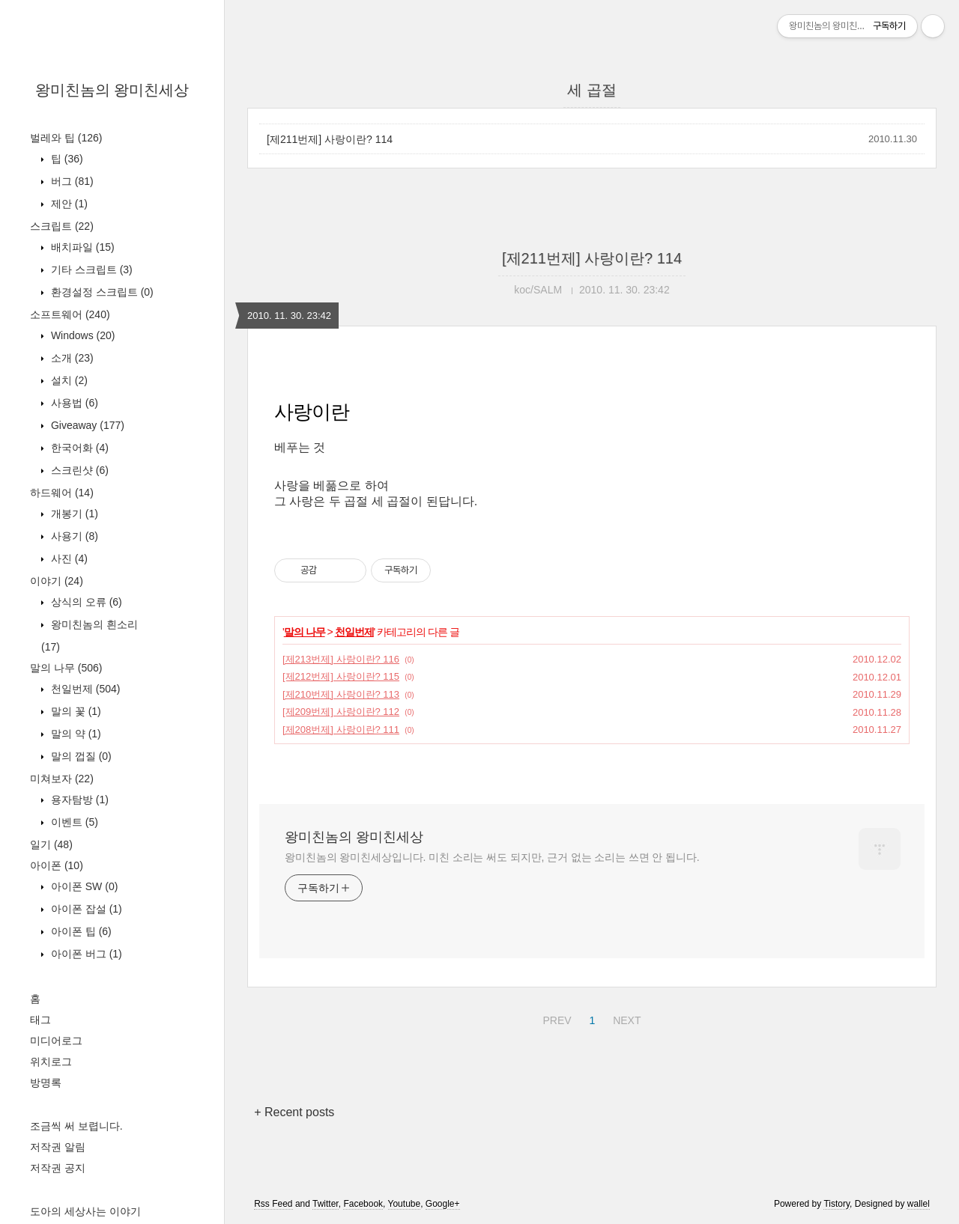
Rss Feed (273, 1204)
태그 (40, 1020)
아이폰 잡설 (85, 909)
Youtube (404, 1204)
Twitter (325, 1204)
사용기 (73, 536)
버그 (71, 181)
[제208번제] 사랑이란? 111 (340, 729)
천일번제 (84, 689)
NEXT (625, 1018)
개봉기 (73, 514)
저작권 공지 (57, 1168)
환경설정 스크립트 (101, 292)
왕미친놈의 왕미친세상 (112, 90)
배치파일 (81, 247)
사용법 (73, 403)
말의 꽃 (74, 711)
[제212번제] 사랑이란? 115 (340, 676)
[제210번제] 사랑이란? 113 (340, 694)
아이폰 (56, 865)
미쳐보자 (62, 779)
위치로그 (51, 1062)
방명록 (45, 1082)
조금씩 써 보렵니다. (76, 1126)
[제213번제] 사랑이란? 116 (340, 659)
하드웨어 (62, 493)
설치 (68, 380)
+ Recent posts (294, 1112)
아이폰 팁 (80, 931)
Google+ (443, 1204)
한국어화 (78, 448)
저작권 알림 (57, 1147)
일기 (51, 844)
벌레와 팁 (66, 138)
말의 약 (74, 734)
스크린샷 (78, 470)
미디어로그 (56, 1041)
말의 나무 (66, 668)
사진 (68, 558)
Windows (81, 335)
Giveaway (86, 425)
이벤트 (73, 822)
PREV (555, 1018)
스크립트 (62, 226)
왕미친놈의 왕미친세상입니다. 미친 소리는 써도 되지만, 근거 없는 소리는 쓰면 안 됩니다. (492, 857)
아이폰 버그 (85, 954)
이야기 (56, 581)
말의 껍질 (80, 756)
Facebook (363, 1204)
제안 (68, 204)
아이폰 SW (83, 886)
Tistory (836, 1204)
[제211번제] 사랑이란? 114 (330, 139)
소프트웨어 (70, 314)
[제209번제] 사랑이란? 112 (340, 711)
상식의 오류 (85, 602)
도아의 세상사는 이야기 (85, 1211)
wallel (918, 1204)
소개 (71, 358)
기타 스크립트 (90, 269)
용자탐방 (78, 800)
